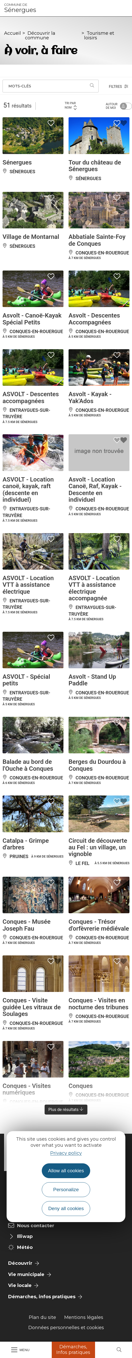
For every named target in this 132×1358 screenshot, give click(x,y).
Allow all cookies (66, 1170)
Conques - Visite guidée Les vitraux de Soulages (32, 1007)
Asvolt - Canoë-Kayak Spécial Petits (32, 319)
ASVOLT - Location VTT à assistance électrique (28, 585)
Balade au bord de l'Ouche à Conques (28, 765)
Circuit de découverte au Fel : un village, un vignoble (98, 847)
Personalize (66, 1189)
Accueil (12, 33)
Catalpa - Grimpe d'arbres (26, 844)
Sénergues (20, 8)
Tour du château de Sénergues (95, 166)
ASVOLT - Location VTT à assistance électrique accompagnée (94, 588)
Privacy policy (66, 1153)
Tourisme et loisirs (99, 35)
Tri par (71, 105)
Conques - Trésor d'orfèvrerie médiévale (99, 925)
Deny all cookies (66, 1208)
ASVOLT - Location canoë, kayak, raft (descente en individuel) (28, 489)
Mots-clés (19, 86)
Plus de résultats (66, 1109)
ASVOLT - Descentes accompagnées (31, 397)
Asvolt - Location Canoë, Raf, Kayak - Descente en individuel (95, 489)
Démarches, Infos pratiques (73, 1349)
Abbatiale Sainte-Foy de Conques (97, 240)
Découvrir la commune (40, 35)
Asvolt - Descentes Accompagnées (94, 319)
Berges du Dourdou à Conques (97, 765)
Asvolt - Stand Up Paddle (92, 680)
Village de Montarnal (31, 236)
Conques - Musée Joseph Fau (26, 925)
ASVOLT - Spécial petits (26, 680)
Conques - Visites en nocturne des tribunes (98, 1004)
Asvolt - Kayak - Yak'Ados (90, 397)
